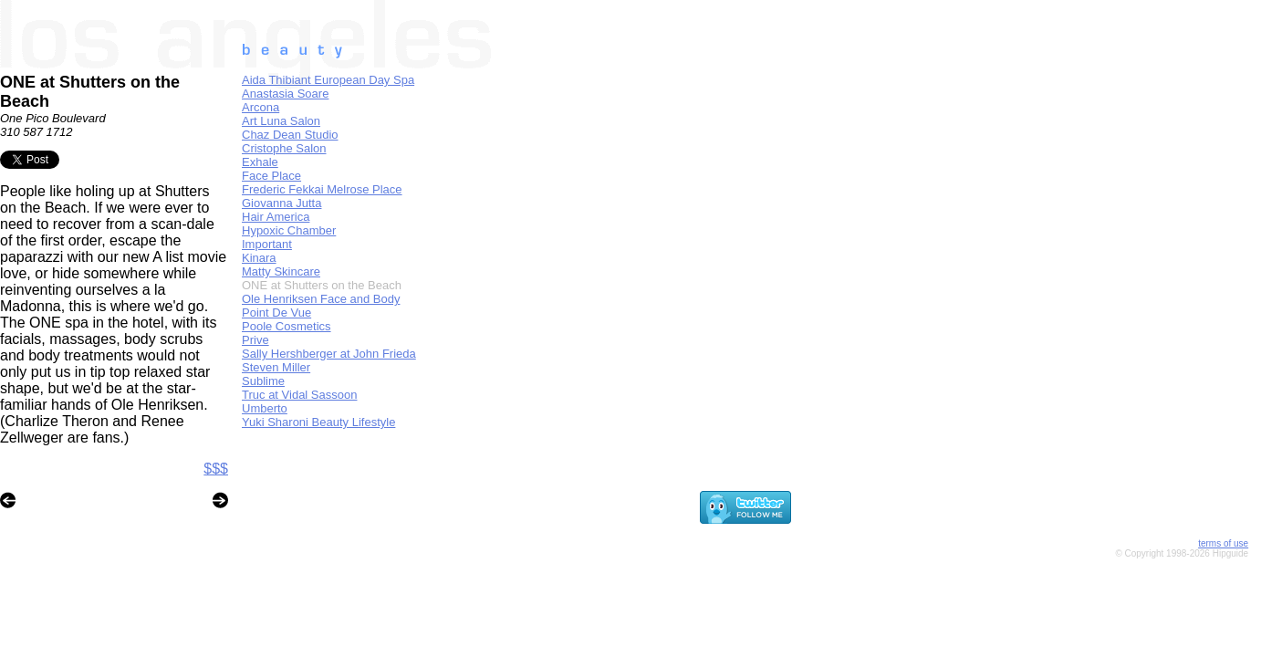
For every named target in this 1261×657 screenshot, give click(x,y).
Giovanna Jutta (281, 203)
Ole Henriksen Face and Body (321, 299)
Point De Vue (276, 312)
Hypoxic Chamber (289, 230)
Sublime (263, 381)
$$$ (215, 468)
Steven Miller (276, 367)
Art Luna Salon (281, 121)
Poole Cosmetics (286, 326)
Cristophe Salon (284, 148)
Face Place (271, 175)
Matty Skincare (281, 271)
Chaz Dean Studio (290, 134)
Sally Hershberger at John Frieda (329, 353)
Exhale (260, 162)
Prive (255, 340)
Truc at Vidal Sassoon (299, 395)
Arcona (260, 107)
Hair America (275, 217)
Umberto (264, 408)
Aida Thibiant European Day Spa (328, 80)
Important (267, 244)
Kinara (259, 258)
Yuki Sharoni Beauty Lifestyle (318, 422)
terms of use (1223, 543)
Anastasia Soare (285, 93)
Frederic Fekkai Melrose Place (322, 189)
